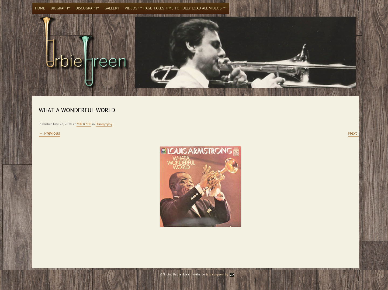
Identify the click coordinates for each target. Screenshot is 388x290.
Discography (87, 8)
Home (40, 8)
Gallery (112, 8)
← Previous (49, 133)
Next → (355, 133)
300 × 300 (84, 124)
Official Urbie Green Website (182, 274)
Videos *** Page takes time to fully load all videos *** (176, 8)
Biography (60, 8)
